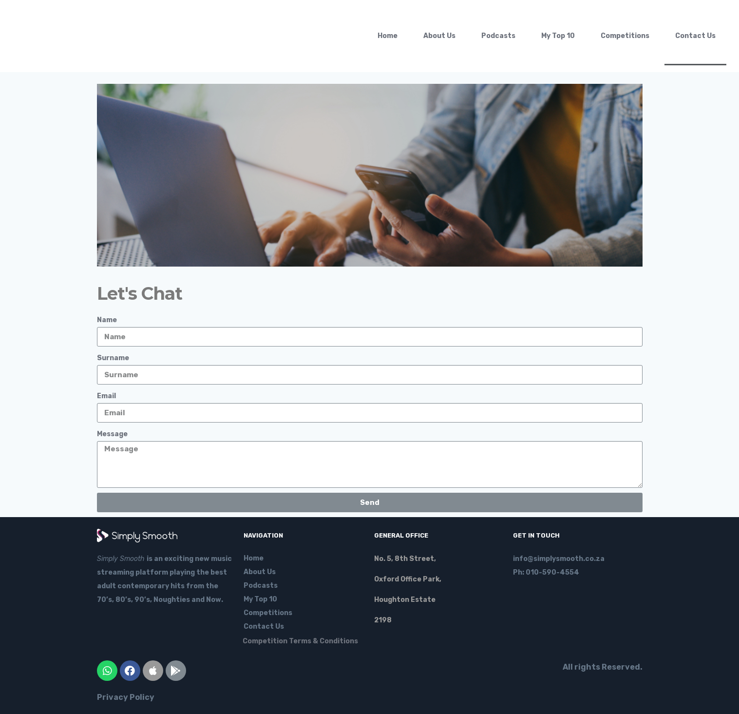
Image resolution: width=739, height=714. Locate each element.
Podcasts (498, 36)
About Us (439, 36)
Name (107, 320)
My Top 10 (558, 36)
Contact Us (695, 36)
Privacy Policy (125, 697)
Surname (113, 358)
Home (388, 36)
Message (112, 434)
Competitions (625, 36)
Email (106, 396)
